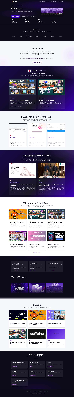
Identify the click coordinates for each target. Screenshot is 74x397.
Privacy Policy (40, 391)
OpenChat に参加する (15, 16)
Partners (54, 1)
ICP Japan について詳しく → (37, 62)
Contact (58, 1)
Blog (51, 1)
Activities (43, 1)
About (40, 1)
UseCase (48, 1)
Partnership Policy (45, 391)
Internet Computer (42, 393)
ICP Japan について (34, 16)
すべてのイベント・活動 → (37, 252)
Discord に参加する (25, 16)
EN (62, 1)
